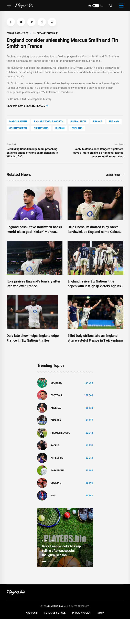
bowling (56, 483)
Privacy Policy (81, 613)
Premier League (60, 433)
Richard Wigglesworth (48, 121)
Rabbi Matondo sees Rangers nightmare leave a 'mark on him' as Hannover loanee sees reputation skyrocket (98, 153)
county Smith (18, 128)
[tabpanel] (65, 538)
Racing (55, 445)
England (77, 128)
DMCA (101, 613)
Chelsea (56, 420)
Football (56, 395)
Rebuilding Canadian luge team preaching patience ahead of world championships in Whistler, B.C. (32, 153)
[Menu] (9, 5)
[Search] (110, 5)
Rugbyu (59, 128)
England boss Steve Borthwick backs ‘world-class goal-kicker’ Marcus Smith (34, 232)
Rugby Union (78, 121)
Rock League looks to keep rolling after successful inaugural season (61, 550)
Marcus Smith (18, 121)
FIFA (53, 495)
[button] (11, 22)
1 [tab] (44, 561)
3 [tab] (56, 561)
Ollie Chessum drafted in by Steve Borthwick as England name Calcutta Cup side (95, 232)
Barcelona (57, 470)
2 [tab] (50, 561)
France (97, 121)
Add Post (31, 613)
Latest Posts (115, 174)
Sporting (56, 383)
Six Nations (41, 128)
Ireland (114, 121)
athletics (57, 458)
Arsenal (56, 408)
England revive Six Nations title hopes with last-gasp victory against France (95, 286)
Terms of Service (55, 613)
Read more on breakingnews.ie (27, 105)
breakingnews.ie (47, 33)
